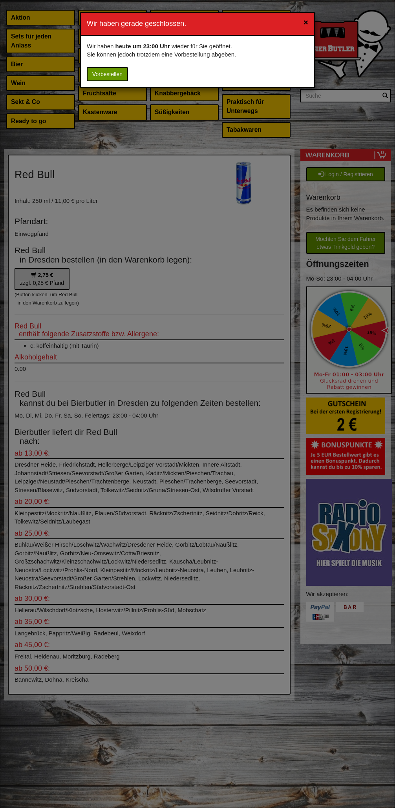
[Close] (306, 22)
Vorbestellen (107, 74)
